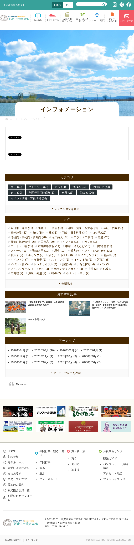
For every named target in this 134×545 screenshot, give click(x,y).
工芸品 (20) (48, 241)
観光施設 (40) (19, 232)
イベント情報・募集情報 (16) (29, 198)
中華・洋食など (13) (77, 246)
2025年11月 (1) (43, 356)
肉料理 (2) (17, 273)
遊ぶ (42, 473)
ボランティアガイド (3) (68, 268)
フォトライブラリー (115, 479)
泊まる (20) (87, 192)
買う (74, 458)
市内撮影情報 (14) (49, 246)
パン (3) (105, 264)
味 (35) (53, 232)
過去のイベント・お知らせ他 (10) (91, 250)
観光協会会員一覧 (19, 490)
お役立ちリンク (112, 451)
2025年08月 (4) (20, 362)
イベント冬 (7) (20, 259)
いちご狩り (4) (86, 264)
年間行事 (44, 462)
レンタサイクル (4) (45, 264)
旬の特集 (13, 456)
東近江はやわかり (19, 467)
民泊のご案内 (16, 484)
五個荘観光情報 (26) (23, 241)
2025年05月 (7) (91, 362)
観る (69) (16, 187)
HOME (12, 451)
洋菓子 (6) (40, 259)
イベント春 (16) (69, 241)
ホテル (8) (66, 255)
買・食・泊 (78, 451)
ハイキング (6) (60, 259)
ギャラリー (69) (38, 187)
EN (67, 5)
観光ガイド (110, 458)
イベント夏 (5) (20, 264)
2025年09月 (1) (91, 356)
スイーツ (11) (19, 250)
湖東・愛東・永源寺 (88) (83, 228)
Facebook (21, 384)
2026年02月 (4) (69, 350)
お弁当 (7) (110, 255)
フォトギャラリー (50, 479)
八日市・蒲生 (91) (22, 228)
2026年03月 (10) (44, 350)
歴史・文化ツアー (19, 479)
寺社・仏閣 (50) (113, 228)
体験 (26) (67, 192)
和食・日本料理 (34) (74, 232)
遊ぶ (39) (16, 192)
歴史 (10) (59, 250)
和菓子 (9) (17, 255)
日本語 (57, 5)
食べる (75, 464)
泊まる (75, 469)
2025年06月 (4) (67, 362)
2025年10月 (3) (67, 356)
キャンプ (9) (35, 255)
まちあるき (14, 473)
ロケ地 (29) (99, 232)
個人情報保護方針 (13, 540)
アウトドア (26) (83, 237)
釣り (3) (44, 268)
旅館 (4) (67, 264)
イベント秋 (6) (83, 259)
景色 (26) (103, 237)
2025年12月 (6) (20, 356)
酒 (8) (51, 255)
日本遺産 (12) (103, 246)
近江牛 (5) (103, 259)
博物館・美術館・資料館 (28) (29, 237)
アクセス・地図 (112, 473)
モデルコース (16, 462)
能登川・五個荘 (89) (50, 228)
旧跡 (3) (92, 268)
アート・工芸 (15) (22, 246)
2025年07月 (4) (43, 362)
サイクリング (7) (88, 255)
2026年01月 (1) (92, 350)
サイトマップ (31, 540)
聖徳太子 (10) (40, 250)
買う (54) (60, 187)
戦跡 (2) (56, 273)
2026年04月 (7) (20, 350)
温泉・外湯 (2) (37, 273)
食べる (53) (79, 187)
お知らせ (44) (101, 187)
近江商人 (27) (60, 237)
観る (42, 467)
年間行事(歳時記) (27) (42, 192)
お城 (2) (107, 268)
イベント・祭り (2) (77, 273)
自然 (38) (38, 232)
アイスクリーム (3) (22, 268)
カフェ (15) (91, 241)
